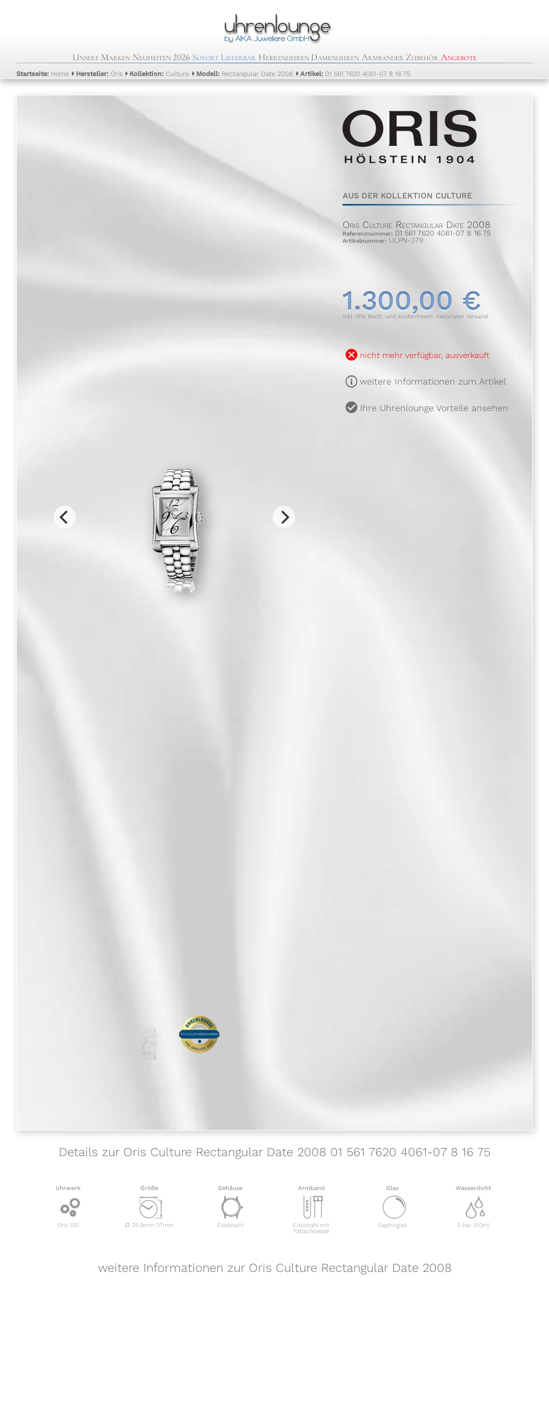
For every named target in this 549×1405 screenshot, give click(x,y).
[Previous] (65, 517)
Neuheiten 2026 (161, 57)
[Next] (284, 517)
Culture (159, 74)
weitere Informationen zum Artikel (433, 381)
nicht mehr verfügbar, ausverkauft (424, 355)
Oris (99, 74)
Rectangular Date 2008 (244, 74)
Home (42, 74)
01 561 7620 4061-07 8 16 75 (355, 74)
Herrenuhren (283, 57)
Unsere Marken (101, 57)
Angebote (459, 57)
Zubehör (422, 57)
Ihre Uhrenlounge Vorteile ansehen (434, 408)
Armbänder (382, 57)
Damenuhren (335, 57)
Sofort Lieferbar (224, 57)
